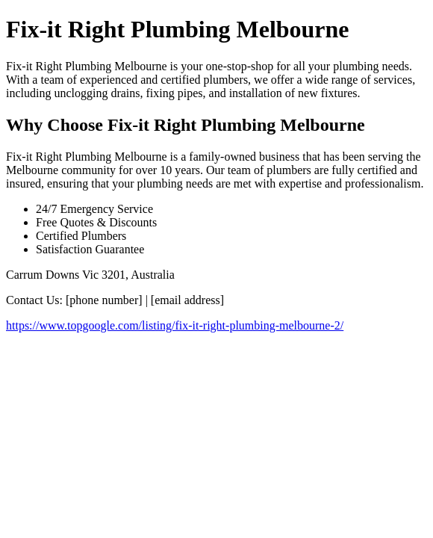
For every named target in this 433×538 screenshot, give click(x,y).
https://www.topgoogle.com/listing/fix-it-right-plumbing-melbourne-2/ (174, 325)
